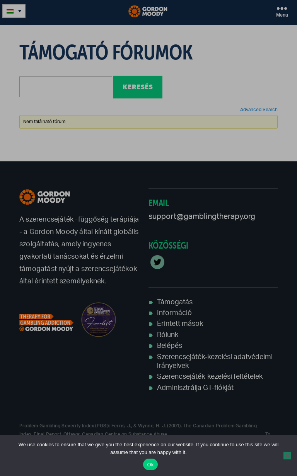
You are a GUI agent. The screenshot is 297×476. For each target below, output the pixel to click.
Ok (150, 465)
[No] (287, 455)
